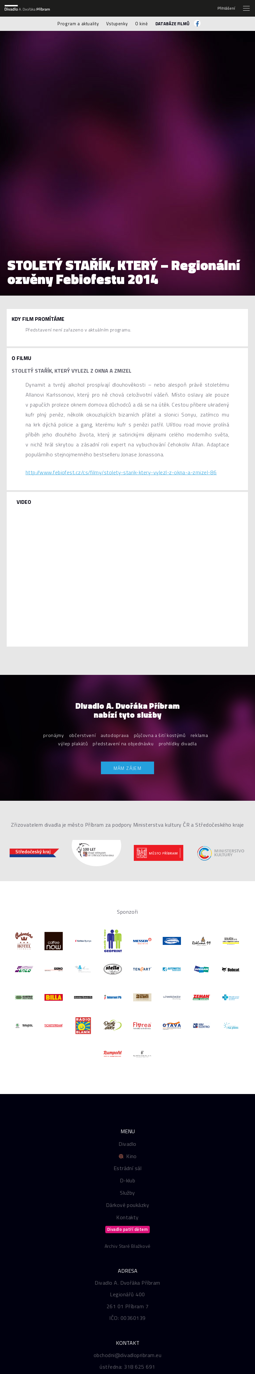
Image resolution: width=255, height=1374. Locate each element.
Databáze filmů (172, 23)
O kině (141, 23)
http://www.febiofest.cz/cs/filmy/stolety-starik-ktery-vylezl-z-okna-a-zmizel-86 (121, 472)
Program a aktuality (78, 23)
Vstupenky (117, 23)
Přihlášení (226, 8)
